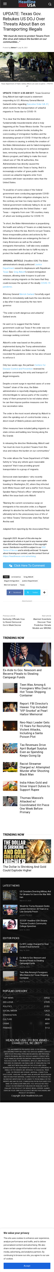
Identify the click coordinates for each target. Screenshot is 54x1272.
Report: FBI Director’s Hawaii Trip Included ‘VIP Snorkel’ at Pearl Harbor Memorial (34, 709)
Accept (27, 1266)
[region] (27, 1250)
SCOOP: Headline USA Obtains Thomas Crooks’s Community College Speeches (33, 923)
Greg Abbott (19, 272)
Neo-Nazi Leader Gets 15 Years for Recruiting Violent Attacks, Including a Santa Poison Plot (35, 729)
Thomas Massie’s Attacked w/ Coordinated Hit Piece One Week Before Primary (34, 805)
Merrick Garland (26, 294)
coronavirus (16, 577)
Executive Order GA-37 (37, 104)
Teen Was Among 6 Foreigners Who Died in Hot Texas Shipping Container (35, 690)
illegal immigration (11, 581)
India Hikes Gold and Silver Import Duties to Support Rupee (35, 786)
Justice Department (30, 581)
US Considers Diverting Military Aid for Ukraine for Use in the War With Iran (35, 894)
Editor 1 (14, 47)
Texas (5, 272)
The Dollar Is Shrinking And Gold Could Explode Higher (24, 868)
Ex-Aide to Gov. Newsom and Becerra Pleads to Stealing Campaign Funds (22, 673)
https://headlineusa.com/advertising (19, 556)
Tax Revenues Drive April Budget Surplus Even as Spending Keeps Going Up (33, 750)
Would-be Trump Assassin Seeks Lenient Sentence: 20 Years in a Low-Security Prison (35, 909)
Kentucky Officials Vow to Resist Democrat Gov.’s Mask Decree (14, 622)
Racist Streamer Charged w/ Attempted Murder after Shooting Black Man (35, 769)
